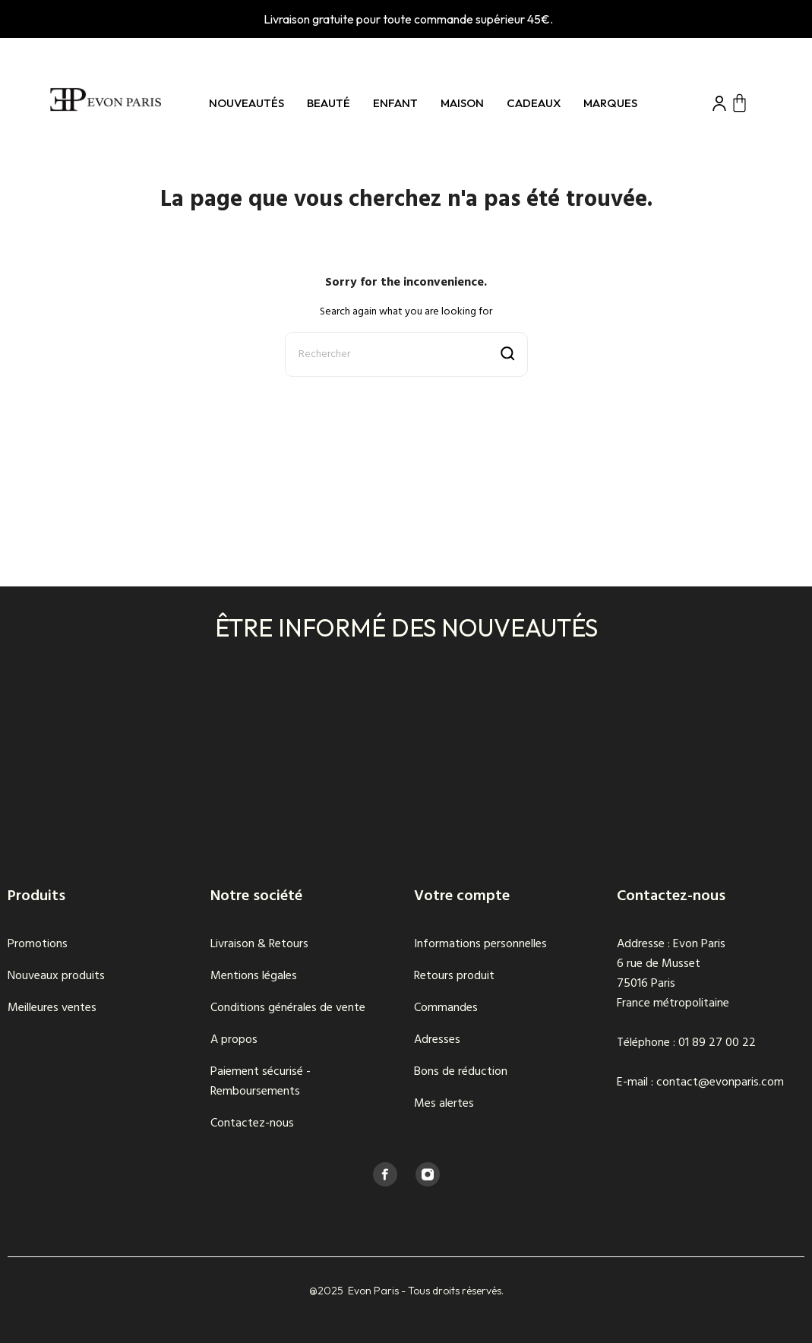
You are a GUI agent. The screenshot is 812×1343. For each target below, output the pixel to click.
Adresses (437, 1040)
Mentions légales (253, 976)
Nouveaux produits (56, 976)
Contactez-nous (252, 1123)
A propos (234, 1040)
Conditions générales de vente (287, 1008)
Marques (610, 103)
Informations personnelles (480, 944)
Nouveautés (246, 103)
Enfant (395, 103)
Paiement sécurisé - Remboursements (260, 1081)
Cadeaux (534, 103)
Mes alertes (444, 1104)
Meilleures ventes (52, 1008)
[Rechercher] (406, 354)
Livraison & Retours (259, 944)
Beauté (328, 103)
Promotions (38, 944)
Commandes (446, 1008)
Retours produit (454, 976)
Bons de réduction (460, 1072)
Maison (462, 103)
